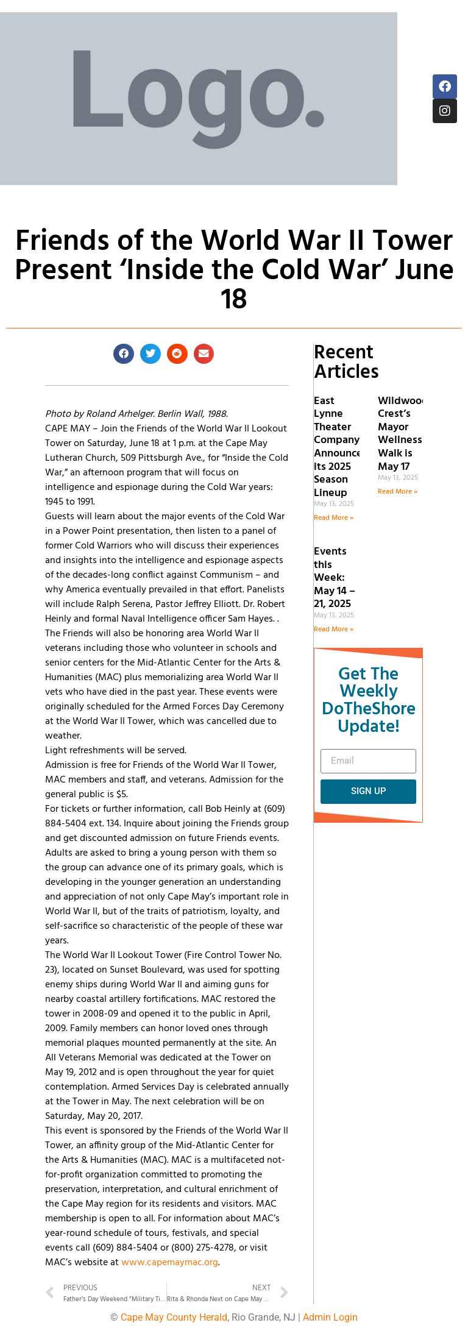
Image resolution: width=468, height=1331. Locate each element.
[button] (123, 354)
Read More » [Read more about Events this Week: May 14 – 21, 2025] (333, 629)
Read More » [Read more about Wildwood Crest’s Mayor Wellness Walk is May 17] (397, 492)
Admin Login (330, 1317)
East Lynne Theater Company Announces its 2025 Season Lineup (340, 447)
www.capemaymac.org (169, 1263)
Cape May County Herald (174, 1317)
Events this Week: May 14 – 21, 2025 (334, 578)
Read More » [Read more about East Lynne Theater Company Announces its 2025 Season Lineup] (333, 518)
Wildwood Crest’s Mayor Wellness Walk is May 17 (403, 434)
